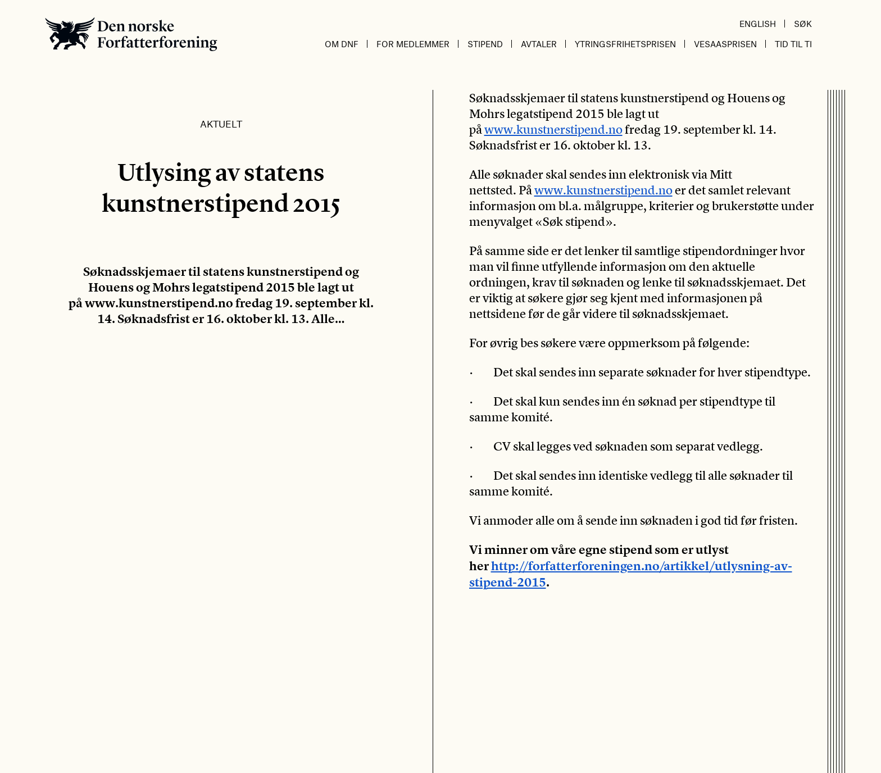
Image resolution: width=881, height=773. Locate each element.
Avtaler (539, 44)
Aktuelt (221, 123)
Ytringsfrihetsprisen (625, 44)
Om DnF (341, 44)
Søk (803, 24)
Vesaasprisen (725, 44)
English (757, 24)
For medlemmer (412, 44)
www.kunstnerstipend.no (553, 129)
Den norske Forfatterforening (131, 34)
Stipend (485, 44)
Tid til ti (793, 44)
